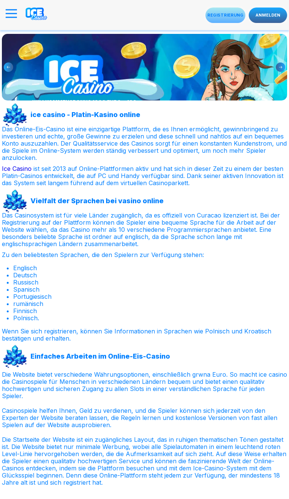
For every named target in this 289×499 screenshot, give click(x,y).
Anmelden (268, 15)
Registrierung (225, 15)
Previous (8, 67)
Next (280, 67)
